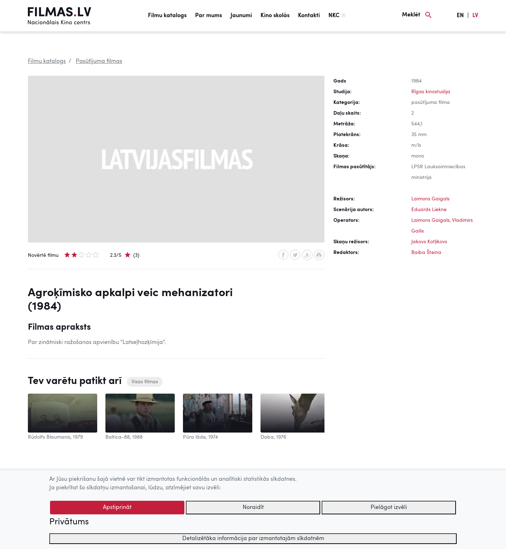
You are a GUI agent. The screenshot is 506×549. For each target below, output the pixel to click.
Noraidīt (253, 507)
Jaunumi (241, 16)
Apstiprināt (117, 507)
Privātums (69, 522)
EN (460, 16)
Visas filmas (145, 381)
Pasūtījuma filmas (99, 61)
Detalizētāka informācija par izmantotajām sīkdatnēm (253, 538)
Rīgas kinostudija (430, 91)
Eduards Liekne (429, 209)
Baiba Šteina (426, 252)
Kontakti (309, 16)
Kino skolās (275, 16)
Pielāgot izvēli (389, 507)
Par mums (208, 16)
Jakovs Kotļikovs (429, 241)
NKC (333, 16)
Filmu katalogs (167, 16)
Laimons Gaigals (430, 198)
